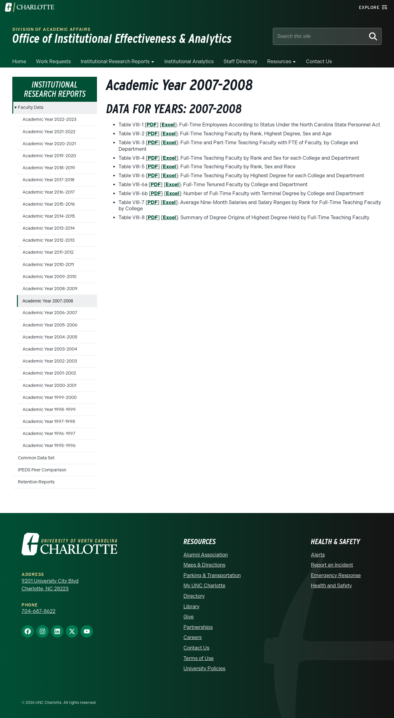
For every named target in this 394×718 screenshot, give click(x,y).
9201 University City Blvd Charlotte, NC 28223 (50, 585)
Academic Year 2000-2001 (49, 385)
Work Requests (53, 61)
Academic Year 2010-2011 (48, 264)
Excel (168, 125)
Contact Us (319, 61)
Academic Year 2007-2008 (47, 300)
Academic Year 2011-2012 (48, 252)
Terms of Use (198, 658)
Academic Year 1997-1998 (48, 421)
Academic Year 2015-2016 (48, 204)
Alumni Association (205, 555)
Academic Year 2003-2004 (49, 349)
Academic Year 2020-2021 (49, 143)
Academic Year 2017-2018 (48, 180)
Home (19, 61)
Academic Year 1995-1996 (49, 445)
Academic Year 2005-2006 (50, 325)
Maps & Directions (204, 565)
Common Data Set (36, 458)
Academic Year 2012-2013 (48, 240)
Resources (279, 61)
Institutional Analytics (189, 61)
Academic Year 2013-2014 (48, 228)
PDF (152, 125)
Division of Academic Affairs (51, 29)
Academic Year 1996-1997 (48, 433)
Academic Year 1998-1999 (49, 409)
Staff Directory (240, 61)
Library (191, 606)
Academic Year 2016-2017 (48, 192)
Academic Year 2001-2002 (49, 373)
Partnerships (198, 627)
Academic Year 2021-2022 (48, 131)
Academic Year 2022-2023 (49, 119)
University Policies (204, 668)
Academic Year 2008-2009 (50, 288)
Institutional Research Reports (115, 61)
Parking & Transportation (212, 575)
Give (188, 617)
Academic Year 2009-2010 (49, 276)
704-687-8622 (38, 611)
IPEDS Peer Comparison (42, 470)
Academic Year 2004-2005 (50, 337)
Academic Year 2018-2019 (48, 167)
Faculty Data (30, 107)
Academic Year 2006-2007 (49, 312)
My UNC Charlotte (204, 586)
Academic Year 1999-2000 (49, 397)
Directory (194, 596)
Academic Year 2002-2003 (49, 361)
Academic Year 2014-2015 (48, 216)
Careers (192, 637)
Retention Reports (36, 482)
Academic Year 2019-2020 (49, 155)
